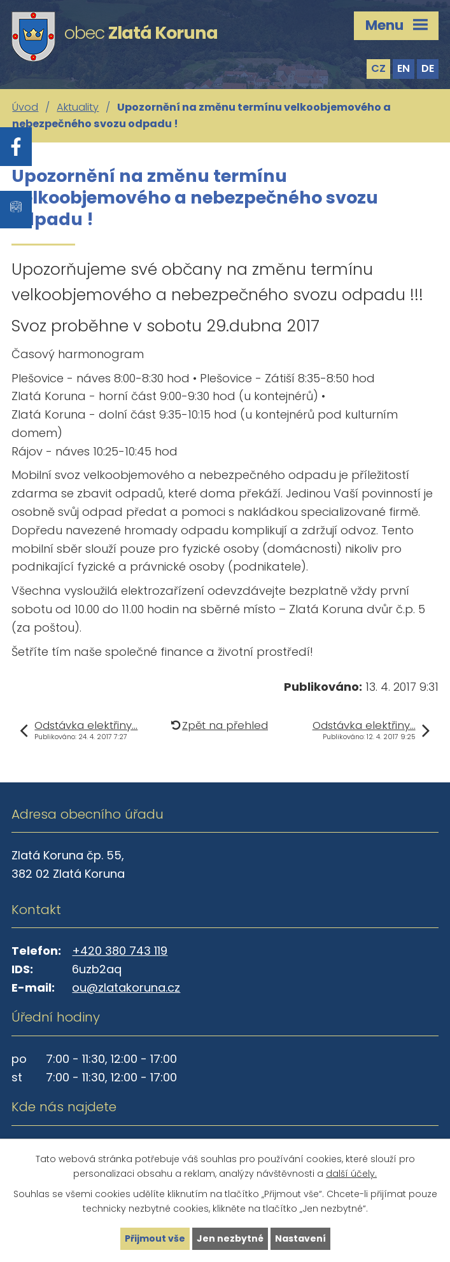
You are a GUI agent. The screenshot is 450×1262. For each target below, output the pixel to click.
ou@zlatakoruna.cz (126, 987)
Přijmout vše (155, 1238)
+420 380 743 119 (119, 951)
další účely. (351, 1173)
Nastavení (300, 1238)
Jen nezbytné (230, 1238)
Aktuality (78, 107)
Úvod (25, 107)
